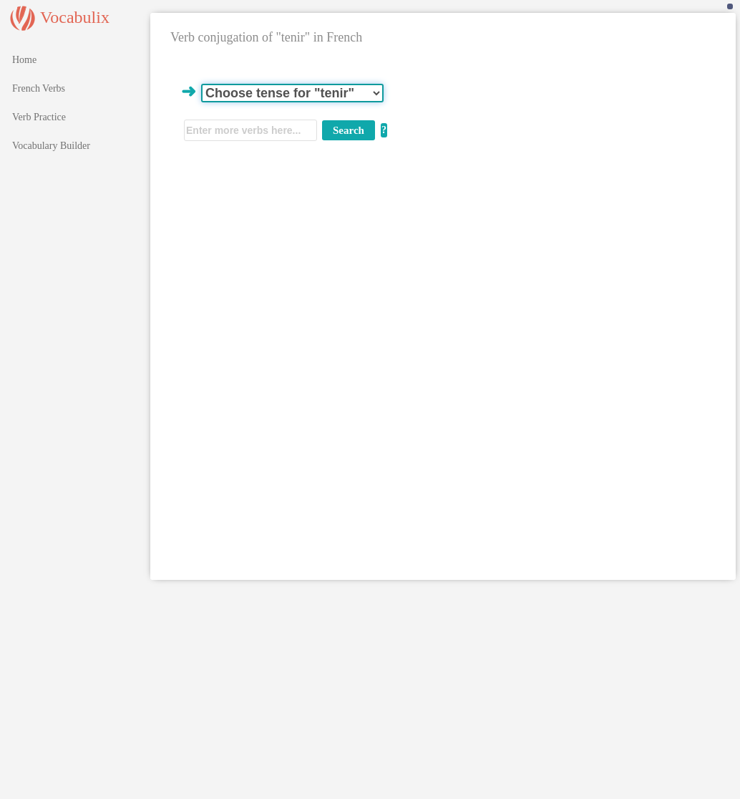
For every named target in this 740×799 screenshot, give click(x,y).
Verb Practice (39, 117)
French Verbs (38, 88)
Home (24, 59)
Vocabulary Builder (51, 145)
